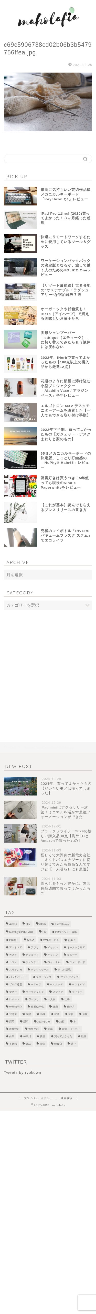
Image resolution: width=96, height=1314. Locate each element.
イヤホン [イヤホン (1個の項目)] (53, 947)
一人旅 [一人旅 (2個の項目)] (51, 999)
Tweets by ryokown (22, 1072)
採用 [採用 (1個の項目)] (11, 1021)
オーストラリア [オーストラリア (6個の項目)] (76, 947)
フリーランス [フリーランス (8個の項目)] (43, 977)
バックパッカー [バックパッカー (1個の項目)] (18, 977)
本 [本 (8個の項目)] (74, 1021)
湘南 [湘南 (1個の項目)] (50, 1029)
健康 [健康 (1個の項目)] (55, 1006)
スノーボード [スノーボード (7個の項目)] (77, 962)
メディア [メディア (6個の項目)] (58, 991)
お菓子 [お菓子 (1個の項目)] (72, 940)
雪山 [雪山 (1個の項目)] (42, 1043)
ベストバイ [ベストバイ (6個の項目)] (78, 984)
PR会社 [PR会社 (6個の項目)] (13, 940)
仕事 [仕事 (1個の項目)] (67, 999)
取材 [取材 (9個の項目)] (28, 1014)
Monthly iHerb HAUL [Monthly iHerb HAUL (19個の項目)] (21, 932)
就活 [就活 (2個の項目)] (56, 1014)
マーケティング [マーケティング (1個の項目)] (35, 991)
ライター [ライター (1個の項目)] (77, 991)
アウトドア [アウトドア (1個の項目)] (15, 947)
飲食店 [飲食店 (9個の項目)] (58, 1043)
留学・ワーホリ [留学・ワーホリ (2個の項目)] (71, 1029)
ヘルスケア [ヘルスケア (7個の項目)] (56, 984)
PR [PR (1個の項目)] (44, 932)
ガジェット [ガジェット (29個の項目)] (32, 954)
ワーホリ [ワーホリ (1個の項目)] (33, 999)
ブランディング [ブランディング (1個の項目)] (69, 977)
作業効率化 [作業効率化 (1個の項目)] (37, 1006)
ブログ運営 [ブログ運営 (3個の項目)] (15, 984)
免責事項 (66, 1098)
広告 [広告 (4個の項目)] (70, 1014)
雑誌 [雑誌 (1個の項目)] (28, 1043)
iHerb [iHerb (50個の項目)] (42, 924)
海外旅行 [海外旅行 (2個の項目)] (14, 1029)
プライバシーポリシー (38, 1098)
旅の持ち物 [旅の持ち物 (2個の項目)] (43, 1021)
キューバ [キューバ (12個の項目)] (72, 954)
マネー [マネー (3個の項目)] (13, 991)
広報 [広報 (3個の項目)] (85, 1014)
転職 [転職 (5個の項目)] (83, 1036)
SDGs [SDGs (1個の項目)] (30, 940)
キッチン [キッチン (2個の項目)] (53, 954)
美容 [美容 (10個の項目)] (42, 1036)
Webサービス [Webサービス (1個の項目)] (51, 940)
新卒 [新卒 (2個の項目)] (25, 1021)
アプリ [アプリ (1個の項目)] (35, 947)
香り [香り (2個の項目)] (73, 1043)
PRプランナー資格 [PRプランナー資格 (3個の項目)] (66, 932)
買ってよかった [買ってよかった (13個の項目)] (63, 1036)
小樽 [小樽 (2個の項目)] (42, 1014)
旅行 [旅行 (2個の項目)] (62, 1021)
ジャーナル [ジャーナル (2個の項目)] (54, 962)
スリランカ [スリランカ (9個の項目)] (15, 969)
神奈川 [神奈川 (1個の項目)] (27, 1036)
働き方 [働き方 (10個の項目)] (71, 1006)
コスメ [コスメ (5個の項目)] (13, 962)
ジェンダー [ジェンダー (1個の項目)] (32, 962)
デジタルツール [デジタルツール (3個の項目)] (40, 969)
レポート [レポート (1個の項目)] (14, 999)
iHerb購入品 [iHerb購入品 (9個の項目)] (62, 924)
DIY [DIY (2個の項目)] (28, 924)
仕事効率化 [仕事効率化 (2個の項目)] (15, 1006)
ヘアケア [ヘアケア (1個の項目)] (36, 984)
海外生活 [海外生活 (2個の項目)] (33, 1029)
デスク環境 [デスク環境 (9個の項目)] (64, 969)
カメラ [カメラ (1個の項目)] (13, 954)
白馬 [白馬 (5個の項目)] (11, 1036)
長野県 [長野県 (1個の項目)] (13, 1043)
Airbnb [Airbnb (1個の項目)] (13, 924)
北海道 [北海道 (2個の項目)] (13, 1014)
